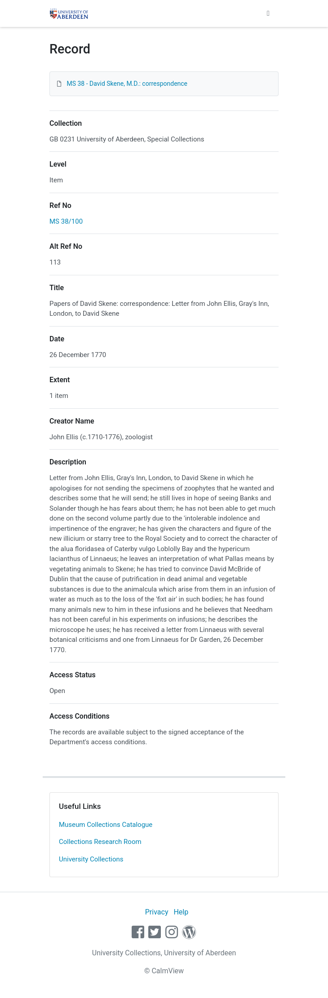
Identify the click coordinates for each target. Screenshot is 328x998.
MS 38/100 (66, 221)
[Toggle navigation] (268, 13)
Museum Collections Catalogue (105, 825)
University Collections (91, 859)
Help (180, 912)
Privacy (156, 912)
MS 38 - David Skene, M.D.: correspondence (126, 83)
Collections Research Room (100, 842)
